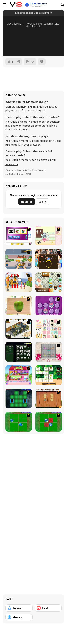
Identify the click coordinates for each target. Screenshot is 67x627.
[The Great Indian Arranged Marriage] (48, 259)
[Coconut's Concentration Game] (48, 329)
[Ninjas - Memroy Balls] (18, 352)
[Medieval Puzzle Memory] (48, 398)
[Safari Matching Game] (48, 375)
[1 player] (19, 608)
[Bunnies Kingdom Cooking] (48, 235)
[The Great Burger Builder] (48, 282)
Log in (42, 201)
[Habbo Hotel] (18, 329)
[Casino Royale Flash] (18, 235)
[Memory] (19, 617)
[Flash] (48, 608)
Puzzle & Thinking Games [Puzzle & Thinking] (31, 170)
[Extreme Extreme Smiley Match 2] (48, 422)
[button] (11, 164)
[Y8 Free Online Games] (16, 4)
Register (26, 201)
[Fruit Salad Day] (18, 305)
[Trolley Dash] (18, 259)
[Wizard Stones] (48, 352)
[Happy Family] (18, 375)
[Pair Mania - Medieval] (18, 398)
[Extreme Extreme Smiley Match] (18, 422)
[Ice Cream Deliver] (18, 282)
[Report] (30, 61)
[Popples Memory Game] (48, 305)
